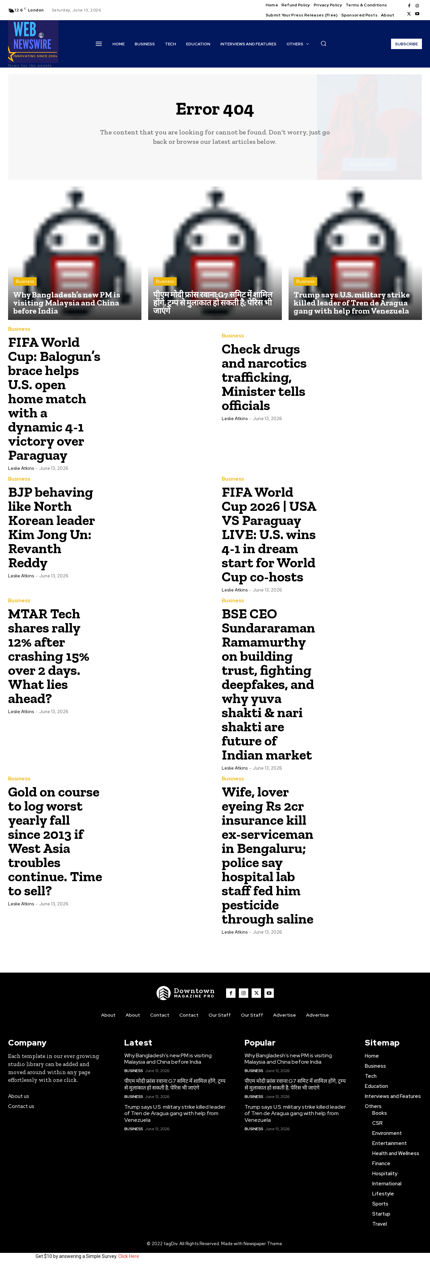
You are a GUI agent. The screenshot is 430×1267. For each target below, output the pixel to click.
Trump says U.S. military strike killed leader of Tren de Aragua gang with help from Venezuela (174, 1113)
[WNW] (186, 993)
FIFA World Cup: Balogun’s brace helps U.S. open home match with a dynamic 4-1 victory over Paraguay (54, 398)
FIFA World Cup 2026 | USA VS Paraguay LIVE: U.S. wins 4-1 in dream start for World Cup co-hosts (269, 534)
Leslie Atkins (21, 468)
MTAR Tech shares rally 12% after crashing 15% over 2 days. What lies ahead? (48, 656)
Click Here (128, 1256)
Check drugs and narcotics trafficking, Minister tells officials (264, 377)
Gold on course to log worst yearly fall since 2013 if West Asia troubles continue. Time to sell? (55, 841)
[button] (323, 43)
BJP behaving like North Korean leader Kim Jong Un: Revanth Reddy (51, 527)
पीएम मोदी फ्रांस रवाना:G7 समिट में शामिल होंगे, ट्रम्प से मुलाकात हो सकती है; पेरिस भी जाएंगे (174, 1084)
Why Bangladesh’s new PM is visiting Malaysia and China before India (168, 1058)
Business (25, 281)
